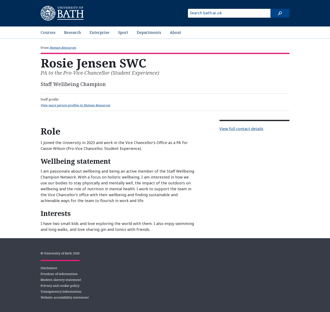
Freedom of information (59, 274)
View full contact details (241, 128)
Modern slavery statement (61, 280)
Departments (149, 32)
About (175, 32)
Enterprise (99, 32)
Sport (123, 32)
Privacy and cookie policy (60, 285)
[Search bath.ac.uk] (229, 13)
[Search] (279, 13)
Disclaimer (49, 268)
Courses (48, 32)
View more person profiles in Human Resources (75, 105)
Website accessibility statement (65, 297)
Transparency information (61, 291)
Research (72, 32)
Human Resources (63, 47)
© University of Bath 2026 (60, 253)
